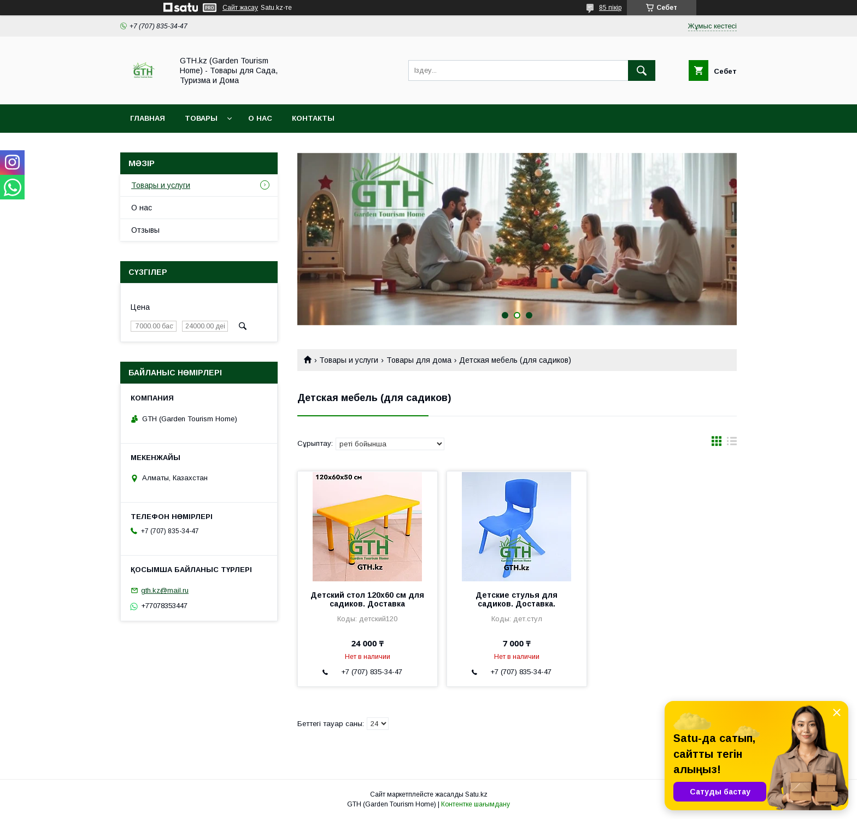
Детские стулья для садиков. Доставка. (516, 599)
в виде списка (732, 443)
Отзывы (145, 230)
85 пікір (610, 7)
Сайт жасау (240, 7)
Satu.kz (476, 794)
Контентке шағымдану (475, 804)
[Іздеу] (641, 70)
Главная (147, 118)
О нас (260, 118)
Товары (201, 118)
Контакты (313, 118)
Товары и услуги (348, 360)
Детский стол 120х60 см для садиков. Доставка (367, 599)
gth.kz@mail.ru (165, 590)
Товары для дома (418, 360)
